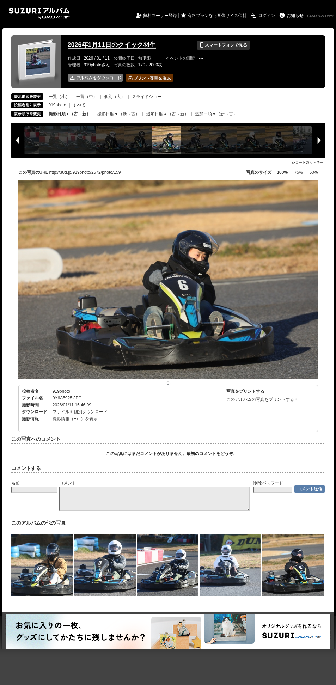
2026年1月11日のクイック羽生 (112, 44)
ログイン (266, 15)
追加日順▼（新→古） (216, 113)
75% (299, 172)
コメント (67, 483)
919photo (57, 105)
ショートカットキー (307, 162)
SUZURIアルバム (39, 13)
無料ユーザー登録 (160, 15)
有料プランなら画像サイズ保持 (217, 15)
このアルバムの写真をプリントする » (262, 399)
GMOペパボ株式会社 (321, 16)
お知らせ (295, 15)
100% (282, 172)
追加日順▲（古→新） (167, 113)
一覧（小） (59, 96)
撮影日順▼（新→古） (118, 113)
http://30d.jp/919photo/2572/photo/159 (85, 172)
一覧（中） (86, 96)
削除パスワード (268, 483)
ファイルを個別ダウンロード (80, 411)
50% (313, 172)
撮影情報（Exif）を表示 (75, 418)
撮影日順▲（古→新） (70, 113)
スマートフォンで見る (223, 45)
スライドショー (146, 96)
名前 (15, 483)
